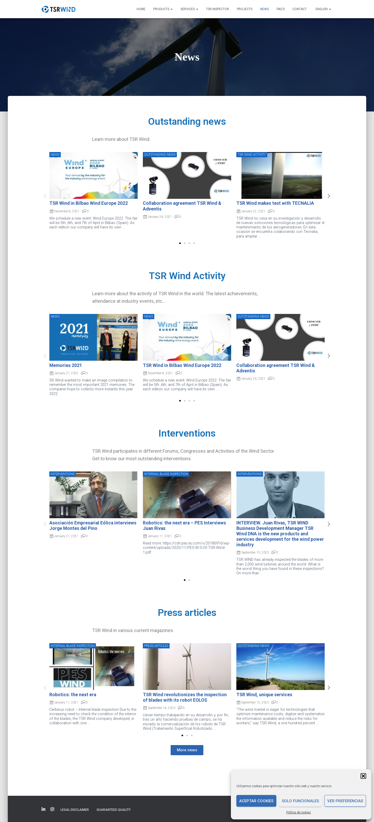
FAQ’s (281, 9)
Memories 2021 (65, 365)
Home (141, 9)
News (264, 9)
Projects (244, 9)
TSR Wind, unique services (264, 694)
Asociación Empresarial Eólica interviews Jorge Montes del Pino (92, 525)
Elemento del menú (43, 810)
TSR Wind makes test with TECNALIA (275, 203)
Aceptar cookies (256, 801)
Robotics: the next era (72, 694)
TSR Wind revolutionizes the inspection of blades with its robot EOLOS (185, 697)
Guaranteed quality (114, 810)
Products (163, 9)
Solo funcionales (300, 801)
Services (189, 9)
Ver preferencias (345, 801)
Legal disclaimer (75, 810)
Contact (299, 9)
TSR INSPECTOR (217, 9)
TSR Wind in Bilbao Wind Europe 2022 (88, 203)
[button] (363, 776)
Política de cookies (298, 812)
